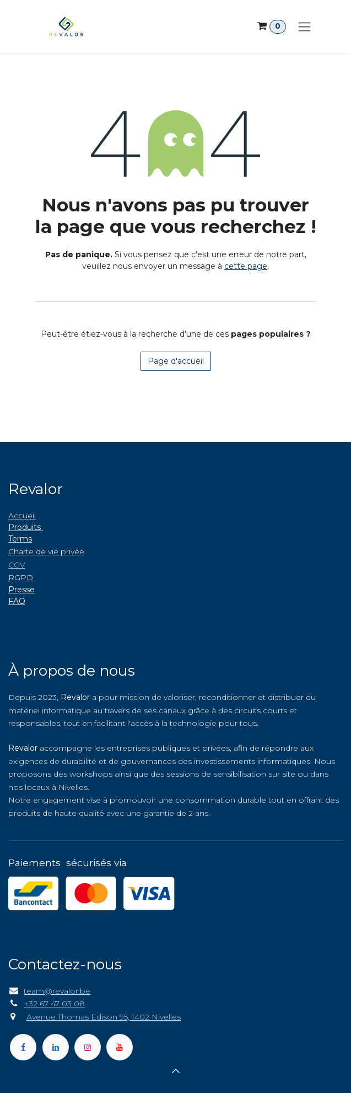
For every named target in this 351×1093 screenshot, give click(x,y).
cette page (245, 266)
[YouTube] (119, 1047)
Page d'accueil (176, 361)
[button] (176, 1071)
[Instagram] (87, 1047)
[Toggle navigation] (304, 26)
